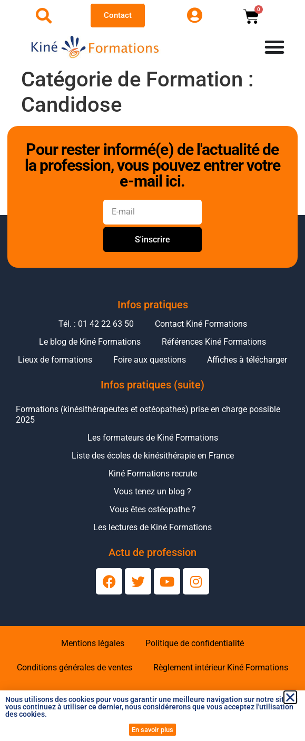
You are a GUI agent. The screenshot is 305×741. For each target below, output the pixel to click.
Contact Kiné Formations (201, 324)
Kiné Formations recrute (153, 474)
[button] (290, 697)
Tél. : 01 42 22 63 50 (96, 324)
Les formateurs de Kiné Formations (152, 438)
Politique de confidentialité (194, 643)
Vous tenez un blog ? (152, 491)
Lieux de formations (55, 360)
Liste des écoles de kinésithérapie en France (153, 456)
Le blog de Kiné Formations (90, 342)
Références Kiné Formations (214, 342)
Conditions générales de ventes (74, 667)
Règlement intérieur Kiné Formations (220, 667)
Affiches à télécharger (247, 360)
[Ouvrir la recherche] (43, 15)
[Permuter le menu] (274, 46)
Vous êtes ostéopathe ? (153, 509)
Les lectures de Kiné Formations (152, 527)
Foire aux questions (149, 360)
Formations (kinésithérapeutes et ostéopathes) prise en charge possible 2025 (148, 414)
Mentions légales (92, 643)
